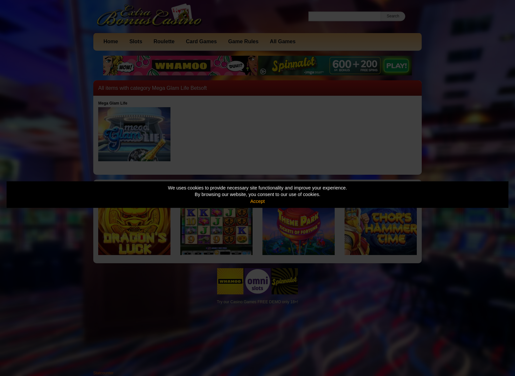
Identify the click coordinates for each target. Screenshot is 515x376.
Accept (257, 201)
